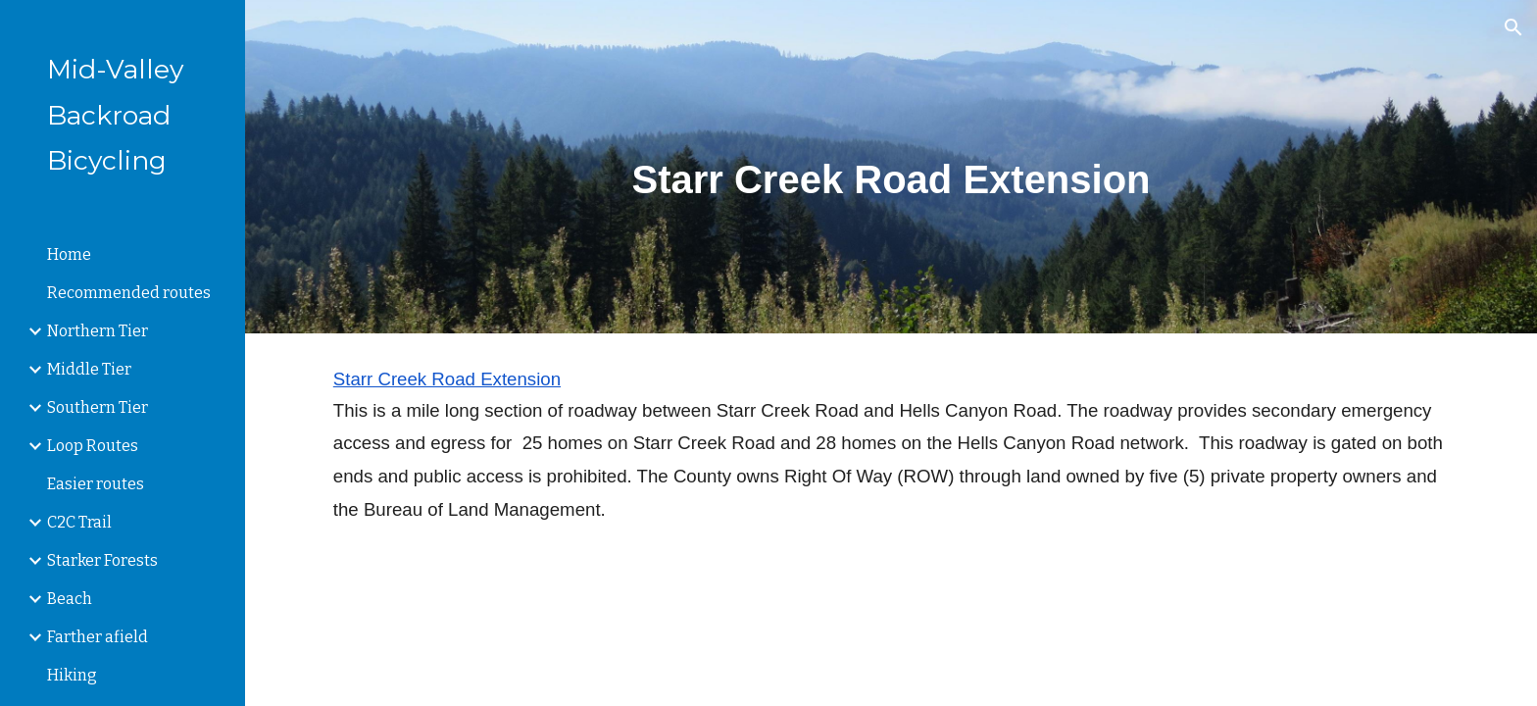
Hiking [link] (72, 675)
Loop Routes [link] (92, 445)
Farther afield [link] (97, 637)
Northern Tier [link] (97, 331)
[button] (1513, 27)
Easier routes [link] (95, 484)
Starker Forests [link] (102, 560)
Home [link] (69, 254)
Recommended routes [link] (129, 292)
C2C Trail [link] (79, 522)
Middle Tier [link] (89, 369)
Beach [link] (69, 598)
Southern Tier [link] (97, 407)
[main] (891, 166)
